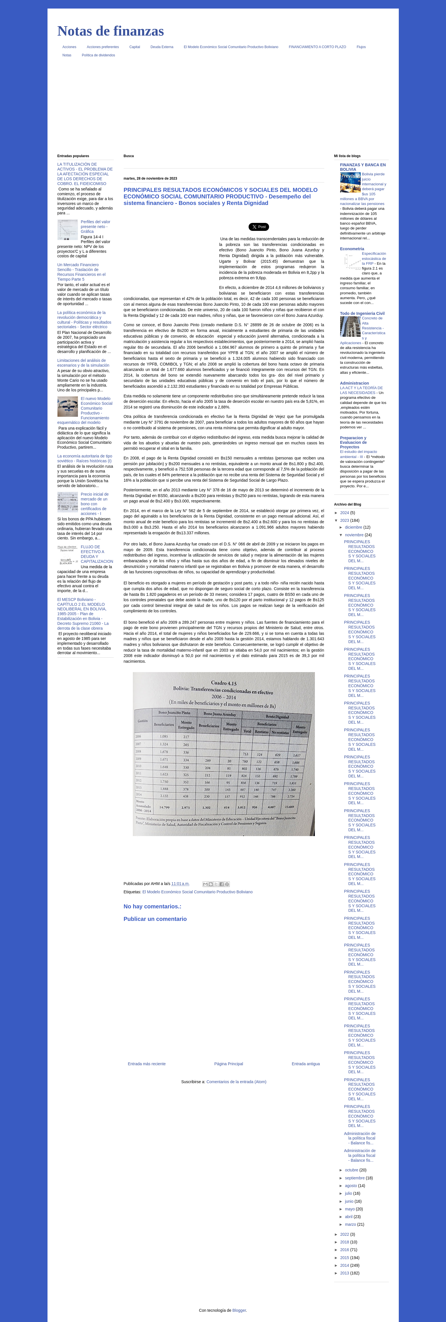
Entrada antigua (306, 1064)
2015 (345, 1257)
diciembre (354, 527)
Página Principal (228, 1064)
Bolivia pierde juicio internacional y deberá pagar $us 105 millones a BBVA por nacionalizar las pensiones (363, 189)
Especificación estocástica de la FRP (374, 258)
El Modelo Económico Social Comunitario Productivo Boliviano (231, 47)
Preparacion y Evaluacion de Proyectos (353, 442)
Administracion (354, 383)
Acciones (70, 47)
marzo (351, 1224)
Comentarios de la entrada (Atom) (237, 1081)
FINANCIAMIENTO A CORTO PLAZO (317, 47)
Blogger (239, 1310)
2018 (345, 1242)
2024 (345, 512)
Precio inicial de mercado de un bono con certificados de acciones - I (95, 504)
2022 (345, 1234)
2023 (345, 520)
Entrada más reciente (147, 1064)
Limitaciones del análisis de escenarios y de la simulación (83, 363)
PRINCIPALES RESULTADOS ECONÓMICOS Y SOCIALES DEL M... (359, 551)
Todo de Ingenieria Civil (362, 313)
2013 (345, 1273)
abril (349, 1216)
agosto (351, 1185)
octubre (352, 1170)
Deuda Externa (161, 47)
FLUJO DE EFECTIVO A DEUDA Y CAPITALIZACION (97, 554)
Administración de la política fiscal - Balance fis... (359, 1138)
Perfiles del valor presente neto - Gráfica (95, 226)
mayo (350, 1209)
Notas (67, 55)
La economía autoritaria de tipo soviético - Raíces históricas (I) (84, 458)
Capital (134, 47)
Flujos (361, 47)
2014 (345, 1265)
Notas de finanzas (110, 31)
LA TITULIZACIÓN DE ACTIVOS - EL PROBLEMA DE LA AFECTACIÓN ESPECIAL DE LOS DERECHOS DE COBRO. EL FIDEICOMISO (85, 174)
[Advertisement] (223, 108)
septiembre (355, 1178)
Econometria (352, 249)
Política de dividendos (98, 55)
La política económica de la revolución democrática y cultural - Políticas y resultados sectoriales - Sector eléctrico (84, 319)
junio (349, 1201)
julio (349, 1193)
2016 (345, 1249)
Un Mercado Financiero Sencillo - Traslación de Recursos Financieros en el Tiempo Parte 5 (81, 271)
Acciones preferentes (103, 47)
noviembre (355, 535)
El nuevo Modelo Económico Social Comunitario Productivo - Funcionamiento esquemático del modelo (85, 410)
